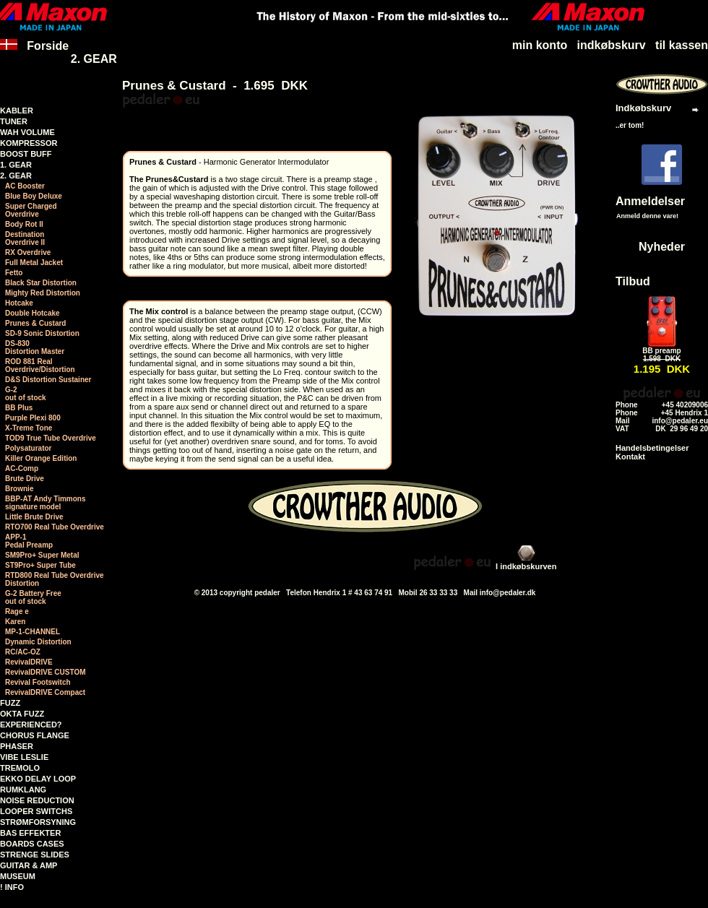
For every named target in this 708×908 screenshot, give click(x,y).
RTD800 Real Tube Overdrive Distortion (54, 579)
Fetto (13, 273)
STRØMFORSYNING (38, 822)
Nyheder (662, 247)
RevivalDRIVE (29, 662)
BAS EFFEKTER (30, 833)
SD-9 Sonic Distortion (42, 333)
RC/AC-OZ (22, 652)
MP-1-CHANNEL (32, 632)
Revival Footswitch (38, 682)
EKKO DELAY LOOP (38, 778)
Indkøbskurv (643, 108)
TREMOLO (20, 768)
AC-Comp (21, 468)
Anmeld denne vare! (647, 216)
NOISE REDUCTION (37, 800)
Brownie (19, 489)
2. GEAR (94, 59)
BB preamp (661, 351)
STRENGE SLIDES (34, 854)
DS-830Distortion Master (34, 347)
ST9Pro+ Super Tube (40, 565)
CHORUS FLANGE (34, 735)
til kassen (681, 45)
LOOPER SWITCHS (36, 811)
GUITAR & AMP (28, 865)
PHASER (16, 746)
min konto (539, 45)
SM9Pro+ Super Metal (42, 555)
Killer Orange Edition (41, 458)
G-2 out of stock (25, 394)
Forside (34, 52)
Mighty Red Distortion (42, 293)
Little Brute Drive (34, 517)
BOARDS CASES (32, 843)
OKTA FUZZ (22, 713)
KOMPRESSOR (28, 143)
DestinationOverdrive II (25, 238)
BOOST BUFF (26, 154)
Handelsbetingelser (652, 448)
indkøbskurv (611, 45)
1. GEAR (16, 164)
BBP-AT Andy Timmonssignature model (45, 503)
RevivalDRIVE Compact (45, 692)
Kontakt (630, 456)
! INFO (12, 887)
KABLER (16, 110)
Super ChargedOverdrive (31, 210)
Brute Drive (24, 479)
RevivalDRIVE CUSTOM (45, 672)
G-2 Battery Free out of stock (33, 597)
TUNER (13, 121)
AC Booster (25, 186)
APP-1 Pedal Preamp (29, 541)
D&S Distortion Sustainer (48, 380)
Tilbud (633, 281)
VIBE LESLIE (24, 757)
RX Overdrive (28, 252)
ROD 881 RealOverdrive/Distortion (40, 365)
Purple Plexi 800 (33, 418)
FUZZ (10, 703)
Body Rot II (24, 224)
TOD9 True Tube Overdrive (50, 438)
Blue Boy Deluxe (33, 196)
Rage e (17, 611)
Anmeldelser (650, 201)
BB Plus (19, 408)
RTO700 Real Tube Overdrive (54, 527)
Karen (15, 622)
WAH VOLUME (27, 132)
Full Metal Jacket (34, 263)
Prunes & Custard (35, 323)
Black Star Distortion (41, 283)
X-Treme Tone (28, 428)
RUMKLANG (23, 789)
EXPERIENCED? (31, 724)
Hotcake (19, 303)
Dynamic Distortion (38, 642)
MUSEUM (17, 876)
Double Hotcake (32, 313)
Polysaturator (28, 448)
